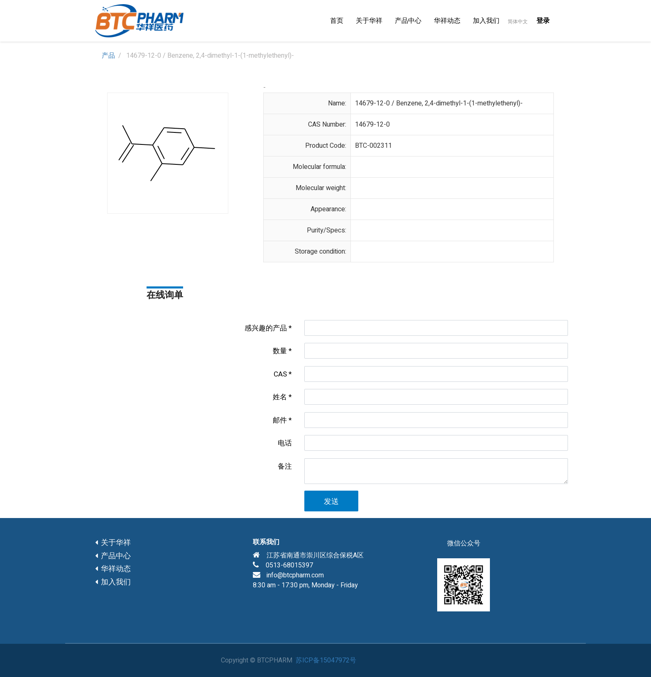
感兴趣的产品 (266, 328)
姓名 (280, 397)
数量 (280, 351)
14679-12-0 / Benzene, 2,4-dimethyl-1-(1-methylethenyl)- (439, 103)
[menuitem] (337, 21)
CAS (280, 374)
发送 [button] (331, 501)
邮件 (280, 420)
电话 (285, 443)
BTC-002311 (373, 146)
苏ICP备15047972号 (326, 660)
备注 (285, 466)
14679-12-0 (372, 125)
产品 (108, 56)
